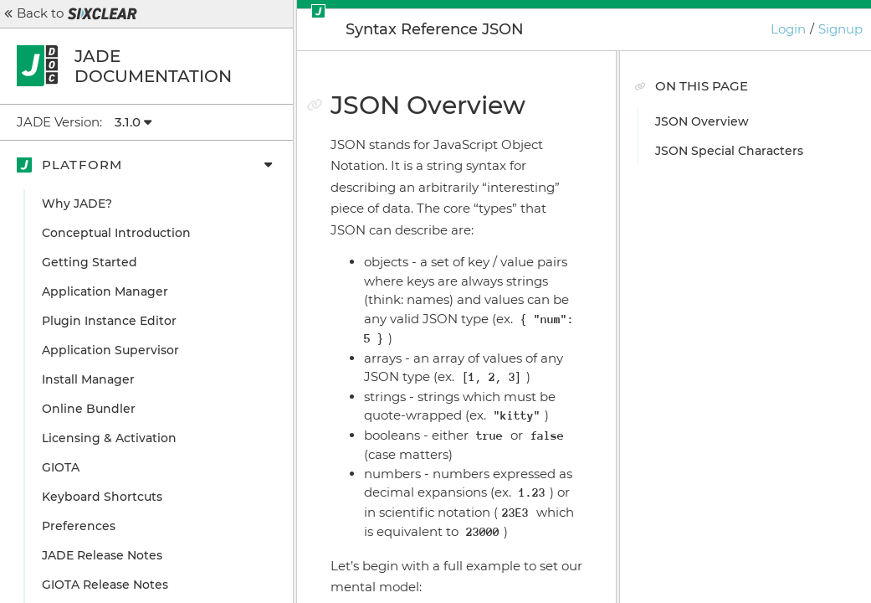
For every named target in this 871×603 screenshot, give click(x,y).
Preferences (78, 526)
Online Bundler (89, 408)
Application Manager (105, 291)
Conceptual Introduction (116, 233)
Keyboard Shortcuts (102, 496)
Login (788, 29)
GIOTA (60, 467)
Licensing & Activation (109, 438)
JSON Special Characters (729, 150)
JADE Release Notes (102, 555)
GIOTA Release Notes (105, 584)
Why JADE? (77, 203)
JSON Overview (702, 121)
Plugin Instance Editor (109, 320)
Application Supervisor (110, 350)
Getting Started (89, 262)
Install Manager (88, 379)
